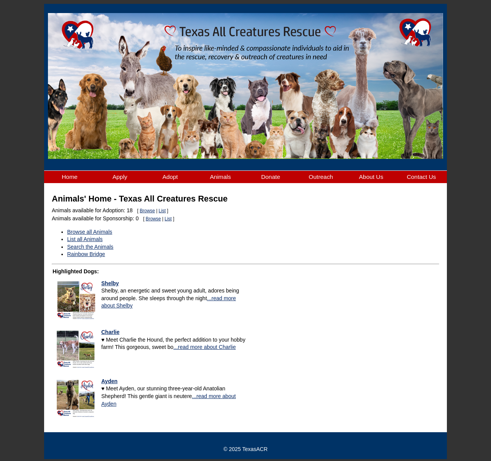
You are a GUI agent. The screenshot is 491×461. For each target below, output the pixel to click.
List (162, 210)
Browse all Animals (89, 232)
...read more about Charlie (204, 347)
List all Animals (85, 239)
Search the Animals (90, 247)
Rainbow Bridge (86, 254)
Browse (147, 210)
